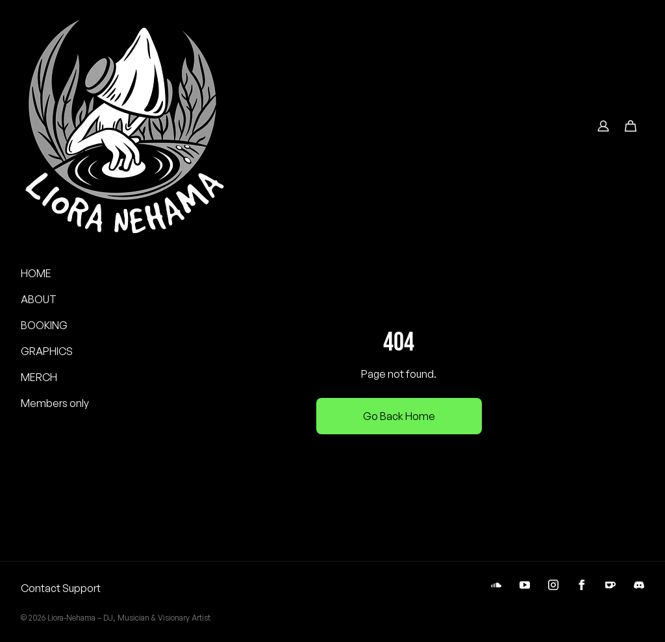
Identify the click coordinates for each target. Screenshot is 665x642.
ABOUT (38, 299)
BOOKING (44, 325)
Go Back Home (399, 416)
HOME (36, 273)
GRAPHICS (47, 351)
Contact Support (61, 588)
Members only (55, 403)
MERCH (39, 377)
